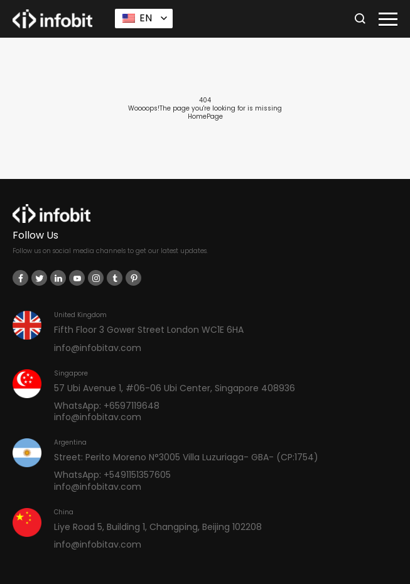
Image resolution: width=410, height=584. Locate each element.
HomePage (205, 116)
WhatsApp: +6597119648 (106, 405)
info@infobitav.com (97, 348)
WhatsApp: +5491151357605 (112, 474)
